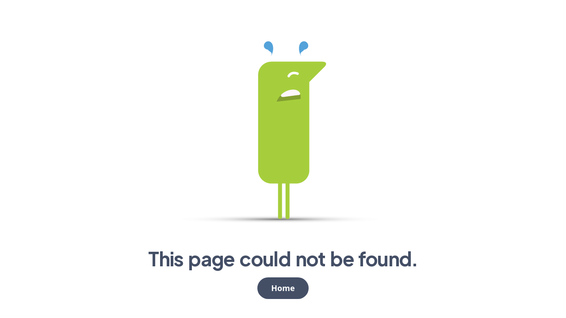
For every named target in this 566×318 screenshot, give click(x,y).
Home (282, 288)
